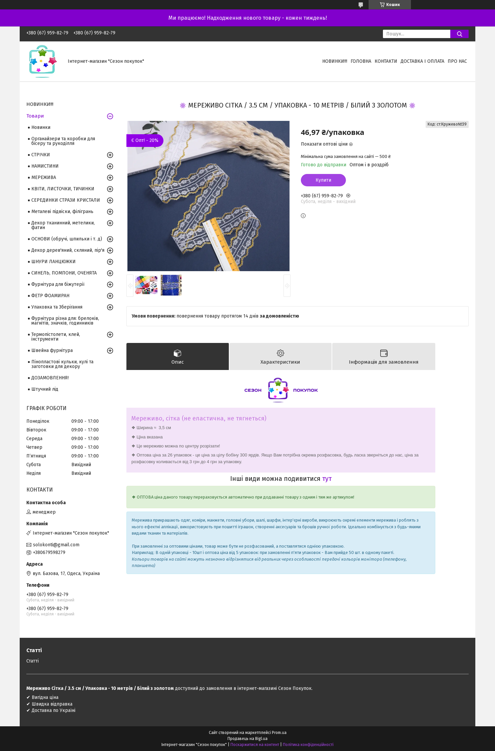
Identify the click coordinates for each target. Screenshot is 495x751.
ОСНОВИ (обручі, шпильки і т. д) (66, 239)
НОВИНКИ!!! (334, 61)
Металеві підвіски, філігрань (62, 211)
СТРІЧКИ (40, 155)
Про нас (457, 61)
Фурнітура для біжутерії (57, 284)
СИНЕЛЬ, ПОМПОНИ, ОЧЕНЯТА (64, 273)
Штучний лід (44, 389)
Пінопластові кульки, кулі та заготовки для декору (62, 364)
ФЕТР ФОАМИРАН (50, 296)
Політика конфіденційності (308, 744)
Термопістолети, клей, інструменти (55, 337)
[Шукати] (459, 34)
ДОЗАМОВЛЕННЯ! (50, 378)
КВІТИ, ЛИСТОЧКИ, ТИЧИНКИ (62, 189)
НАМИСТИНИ (45, 166)
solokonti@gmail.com (56, 545)
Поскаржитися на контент (254, 744)
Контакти (386, 61)
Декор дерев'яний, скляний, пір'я (67, 250)
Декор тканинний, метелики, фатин (63, 225)
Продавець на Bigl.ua (247, 738)
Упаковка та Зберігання (56, 307)
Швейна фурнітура (52, 350)
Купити (323, 180)
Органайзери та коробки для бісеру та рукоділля (63, 141)
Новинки (40, 127)
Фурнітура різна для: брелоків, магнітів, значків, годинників (65, 321)
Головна (361, 61)
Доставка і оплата (422, 61)
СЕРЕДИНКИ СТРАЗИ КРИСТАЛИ (65, 200)
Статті (32, 661)
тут (327, 479)
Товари (35, 116)
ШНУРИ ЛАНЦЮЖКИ (53, 261)
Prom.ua (279, 732)
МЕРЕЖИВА (43, 177)
